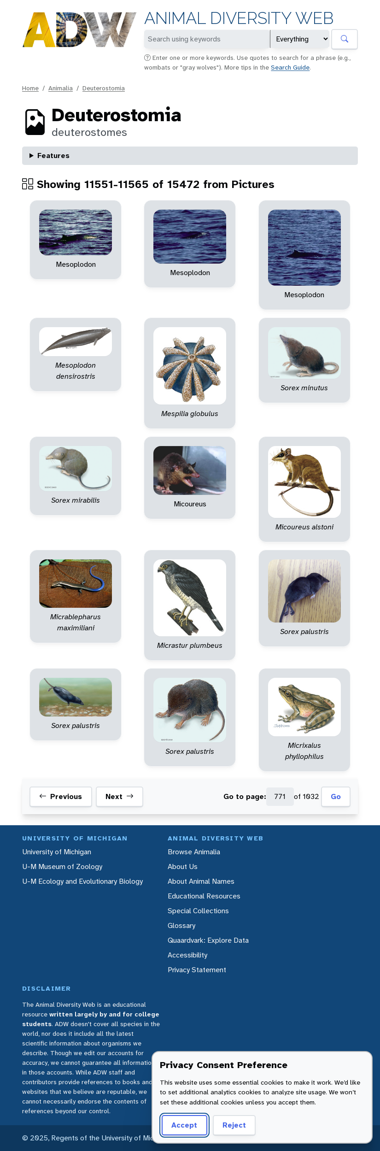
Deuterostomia (103, 88)
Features (53, 155)
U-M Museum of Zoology (62, 866)
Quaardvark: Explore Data (208, 940)
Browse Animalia (194, 852)
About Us (183, 866)
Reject (234, 1125)
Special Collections (198, 911)
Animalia (60, 88)
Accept (184, 1125)
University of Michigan (56, 852)
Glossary (181, 925)
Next (119, 796)
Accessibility (187, 955)
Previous (60, 796)
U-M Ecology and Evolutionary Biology (82, 881)
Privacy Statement (197, 970)
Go (336, 796)
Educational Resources (204, 896)
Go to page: (244, 796)
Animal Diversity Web (238, 18)
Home (30, 88)
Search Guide (290, 67)
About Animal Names (201, 881)
